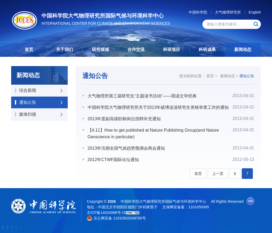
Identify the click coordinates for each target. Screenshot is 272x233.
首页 (29, 49)
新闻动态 (242, 49)
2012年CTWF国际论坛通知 (113, 159)
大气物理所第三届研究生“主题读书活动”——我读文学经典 (142, 96)
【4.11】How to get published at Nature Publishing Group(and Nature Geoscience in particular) (153, 133)
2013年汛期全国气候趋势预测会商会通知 (126, 148)
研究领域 (100, 49)
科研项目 (171, 49)
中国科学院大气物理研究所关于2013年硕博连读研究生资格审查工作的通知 (158, 107)
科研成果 (207, 49)
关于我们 (64, 49)
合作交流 (136, 49)
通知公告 (246, 76)
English (255, 12)
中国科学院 (198, 12)
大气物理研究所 (228, 12)
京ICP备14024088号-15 (106, 212)
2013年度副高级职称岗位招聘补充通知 (124, 118)
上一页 (217, 173)
